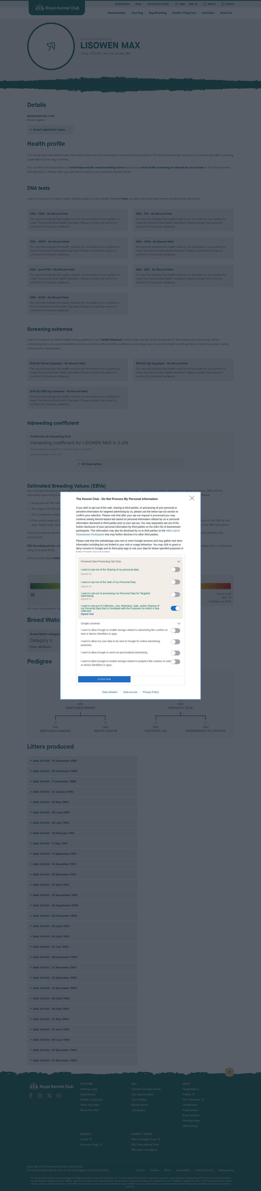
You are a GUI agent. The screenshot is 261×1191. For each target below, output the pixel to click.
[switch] (175, 569)
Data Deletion (110, 692)
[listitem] (130, 561)
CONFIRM (104, 679)
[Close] (193, 499)
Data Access (130, 692)
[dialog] (130, 595)
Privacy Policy (151, 692)
